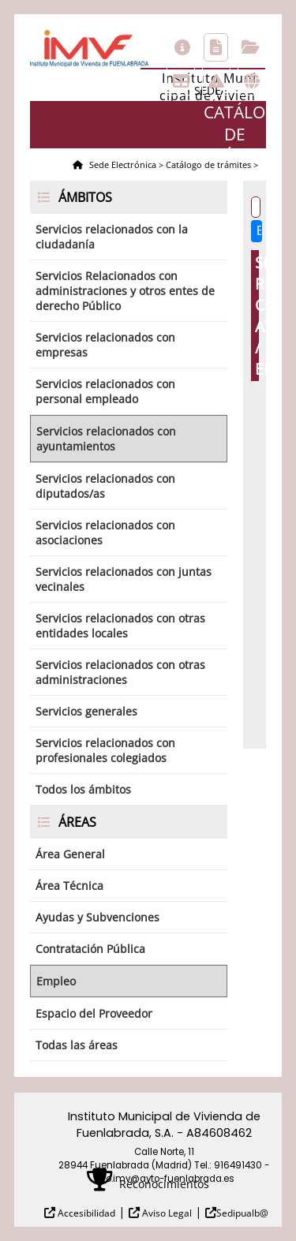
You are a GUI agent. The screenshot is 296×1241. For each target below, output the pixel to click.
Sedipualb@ (242, 1213)
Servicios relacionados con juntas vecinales (124, 579)
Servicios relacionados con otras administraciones (120, 672)
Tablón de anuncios (181, 81)
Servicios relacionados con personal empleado (105, 391)
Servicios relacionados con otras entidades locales (120, 626)
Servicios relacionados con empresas (105, 345)
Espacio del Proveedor (94, 1013)
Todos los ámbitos (83, 789)
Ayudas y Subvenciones (97, 917)
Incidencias (216, 81)
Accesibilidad (85, 1213)
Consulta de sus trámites (250, 47)
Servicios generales (86, 711)
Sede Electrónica (121, 164)
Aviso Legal (166, 1213)
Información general (182, 47)
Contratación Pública (90, 948)
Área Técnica (69, 885)
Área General (70, 854)
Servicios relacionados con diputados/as (105, 486)
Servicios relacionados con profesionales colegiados (105, 750)
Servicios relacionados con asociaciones (105, 533)
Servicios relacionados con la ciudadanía (112, 237)
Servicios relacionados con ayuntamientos (106, 439)
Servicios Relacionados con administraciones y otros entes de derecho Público (125, 290)
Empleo (56, 981)
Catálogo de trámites (216, 47)
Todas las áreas (77, 1044)
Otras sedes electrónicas (252, 81)
